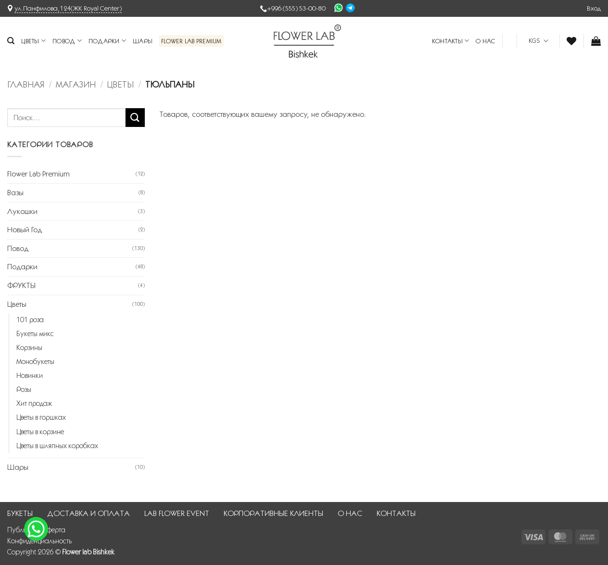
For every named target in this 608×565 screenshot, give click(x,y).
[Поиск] (10, 41)
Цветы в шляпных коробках (57, 446)
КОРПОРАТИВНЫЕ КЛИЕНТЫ (273, 513)
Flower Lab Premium (191, 41)
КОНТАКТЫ (450, 40)
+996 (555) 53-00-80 (296, 8)
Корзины (29, 348)
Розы (23, 389)
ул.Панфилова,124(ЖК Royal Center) (68, 8)
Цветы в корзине (40, 432)
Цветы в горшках (41, 417)
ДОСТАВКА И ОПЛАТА (88, 513)
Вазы (15, 192)
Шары (142, 41)
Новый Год (24, 230)
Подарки (107, 40)
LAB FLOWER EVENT (176, 513)
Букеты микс (35, 334)
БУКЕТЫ (20, 513)
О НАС (485, 41)
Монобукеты (35, 361)
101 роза (30, 320)
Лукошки (22, 211)
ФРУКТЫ (21, 285)
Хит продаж (34, 403)
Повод (67, 40)
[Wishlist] (571, 40)
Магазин (76, 84)
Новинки (29, 375)
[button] (594, 8)
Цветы (33, 40)
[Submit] (135, 117)
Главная (25, 84)
